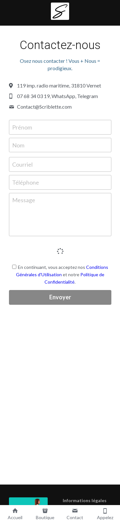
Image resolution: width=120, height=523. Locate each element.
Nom (18, 144)
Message (23, 199)
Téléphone (25, 182)
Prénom (22, 126)
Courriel (22, 164)
